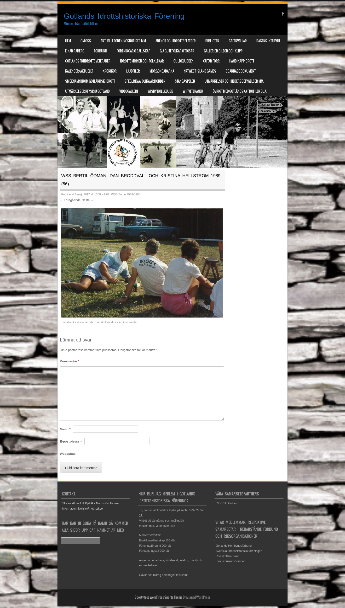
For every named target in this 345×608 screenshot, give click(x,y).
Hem (68, 41)
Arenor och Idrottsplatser (175, 41)
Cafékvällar (238, 41)
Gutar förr (211, 61)
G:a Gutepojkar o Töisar (177, 51)
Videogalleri (128, 91)
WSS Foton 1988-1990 (125, 194)
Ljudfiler (133, 71)
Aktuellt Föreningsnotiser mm (123, 41)
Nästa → (87, 200)
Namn (65, 429)
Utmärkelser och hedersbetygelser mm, (234, 81)
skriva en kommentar (124, 322)
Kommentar (69, 361)
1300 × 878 (101, 194)
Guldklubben (183, 61)
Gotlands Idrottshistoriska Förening (124, 16)
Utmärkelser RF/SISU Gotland (87, 91)
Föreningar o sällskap (133, 51)
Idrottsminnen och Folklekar (142, 61)
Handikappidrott (241, 61)
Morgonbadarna (162, 71)
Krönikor (110, 71)
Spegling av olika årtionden (145, 81)
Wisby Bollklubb (160, 91)
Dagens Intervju (268, 41)
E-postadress (71, 441)
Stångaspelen (185, 81)
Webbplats (68, 453)
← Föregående (70, 200)
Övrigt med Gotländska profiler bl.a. (240, 91)
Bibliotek (212, 41)
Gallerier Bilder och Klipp (223, 51)
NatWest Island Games (200, 71)
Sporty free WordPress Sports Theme (158, 597)
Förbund (100, 51)
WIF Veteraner (193, 91)
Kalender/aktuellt (79, 71)
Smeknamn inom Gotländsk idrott (90, 81)
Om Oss (85, 41)
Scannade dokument (241, 71)
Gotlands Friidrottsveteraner (87, 61)
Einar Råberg (74, 51)
